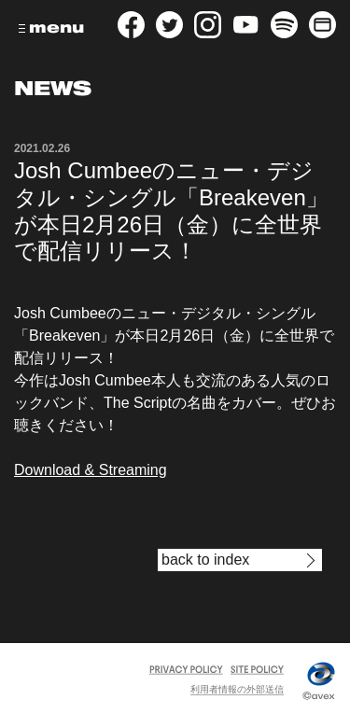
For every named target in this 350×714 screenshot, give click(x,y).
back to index (205, 559)
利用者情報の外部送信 (237, 689)
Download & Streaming (90, 470)
